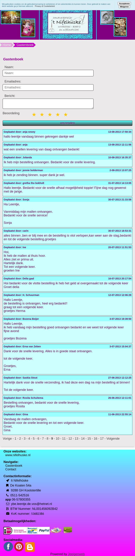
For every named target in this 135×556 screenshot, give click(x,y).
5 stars (66, 114)
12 (70, 438)
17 (102, 438)
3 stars (50, 114)
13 (76, 438)
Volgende (113, 438)
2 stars (42, 114)
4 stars (58, 114)
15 (89, 438)
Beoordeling (11, 113)
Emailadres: (13, 81)
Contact (10, 469)
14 (83, 438)
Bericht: (10, 96)
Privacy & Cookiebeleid (45, 6)
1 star (34, 114)
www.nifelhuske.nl (17, 455)
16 (95, 438)
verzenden (67, 123)
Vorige (7, 438)
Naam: (9, 67)
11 (64, 438)
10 (57, 438)
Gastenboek (13, 465)
